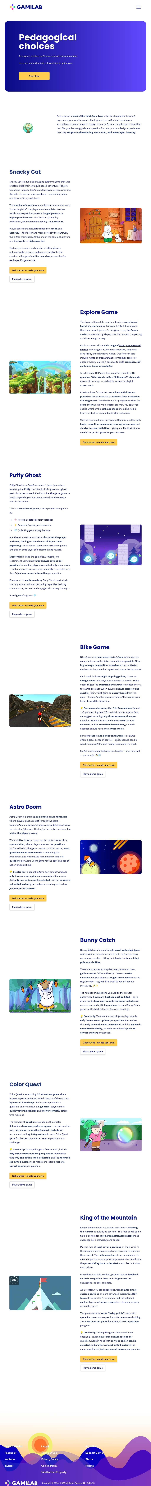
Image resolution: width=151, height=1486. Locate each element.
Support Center (94, 1452)
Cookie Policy (49, 1465)
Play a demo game (22, 279)
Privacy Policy (49, 1459)
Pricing (89, 1465)
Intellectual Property (54, 1472)
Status (89, 1459)
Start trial (34, 76)
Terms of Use (49, 1452)
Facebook (10, 1452)
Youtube (10, 1459)
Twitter (9, 1465)
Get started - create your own (28, 270)
